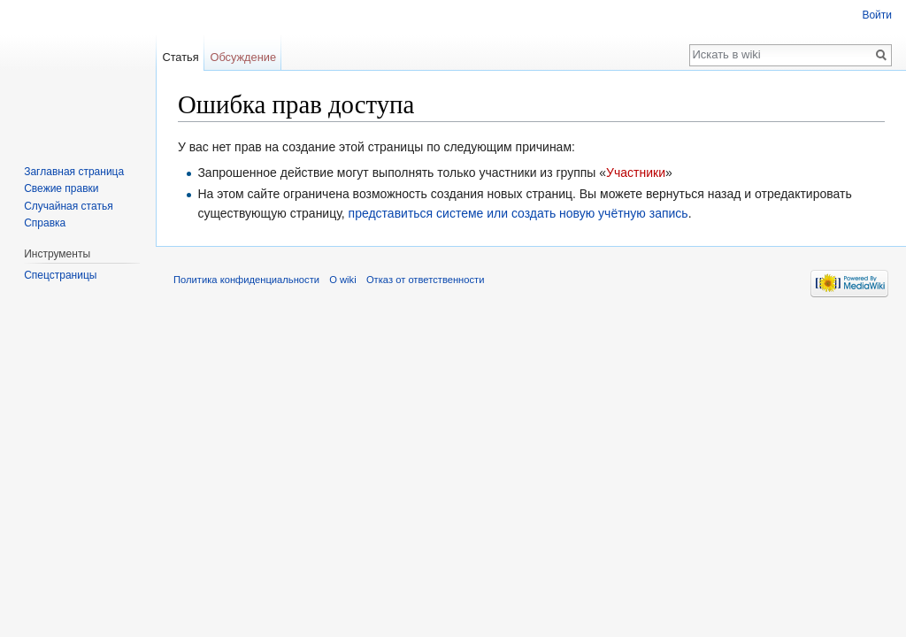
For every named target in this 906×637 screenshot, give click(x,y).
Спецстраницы (60, 275)
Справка (44, 223)
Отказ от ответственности (425, 279)
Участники (635, 172)
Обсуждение (243, 57)
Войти (877, 15)
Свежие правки (61, 188)
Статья (180, 57)
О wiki (342, 279)
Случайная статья (68, 206)
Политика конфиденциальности (246, 279)
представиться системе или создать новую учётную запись (518, 213)
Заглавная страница (74, 171)
